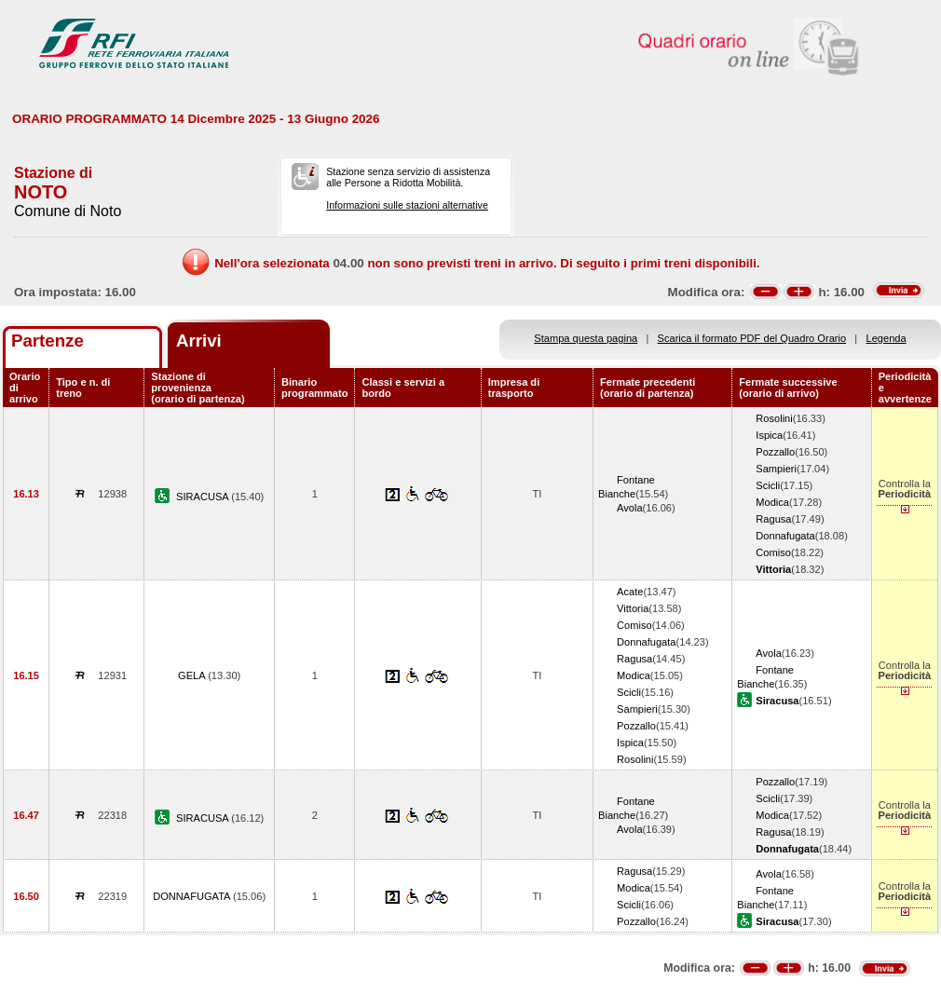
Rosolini (774, 418)
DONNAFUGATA (193, 896)
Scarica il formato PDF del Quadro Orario (752, 338)
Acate (630, 591)
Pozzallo (775, 451)
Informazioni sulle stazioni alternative (407, 205)
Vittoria (632, 608)
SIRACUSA (203, 496)
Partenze (47, 340)
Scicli (768, 485)
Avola (630, 507)
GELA (193, 675)
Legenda (886, 338)
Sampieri (776, 468)
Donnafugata (785, 535)
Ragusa (773, 519)
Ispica (769, 435)
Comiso (773, 552)
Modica (772, 502)
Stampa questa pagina (585, 338)
